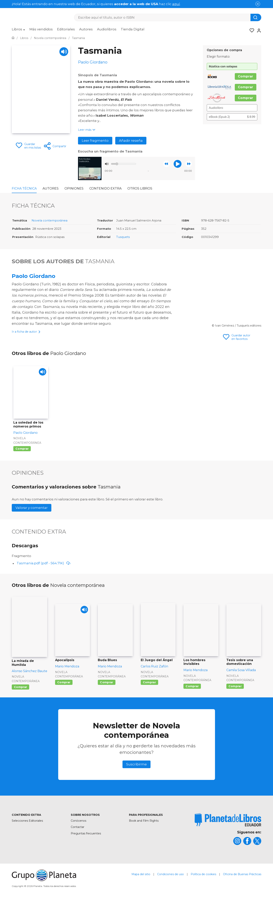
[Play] (63, 51)
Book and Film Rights (144, 834)
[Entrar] (257, 30)
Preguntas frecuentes (86, 847)
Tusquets (123, 237)
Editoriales (66, 29)
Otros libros (139, 188)
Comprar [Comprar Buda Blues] (106, 695)
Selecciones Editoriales (27, 834)
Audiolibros (106, 29)
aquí (176, 4)
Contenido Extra (105, 188)
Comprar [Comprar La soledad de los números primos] (22, 462)
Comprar (245, 76)
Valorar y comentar (31, 521)
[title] (228, 833)
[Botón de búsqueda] (255, 17)
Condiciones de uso (170, 887)
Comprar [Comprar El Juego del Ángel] (149, 695)
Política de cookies (203, 887)
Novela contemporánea (49, 220)
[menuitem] (18, 30)
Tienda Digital (132, 29)
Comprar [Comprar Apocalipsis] (63, 695)
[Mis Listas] (250, 30)
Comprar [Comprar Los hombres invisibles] (192, 699)
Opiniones (73, 188)
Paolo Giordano (33, 276)
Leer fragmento (95, 140)
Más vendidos (41, 29)
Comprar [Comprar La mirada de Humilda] (20, 700)
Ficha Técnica (24, 188)
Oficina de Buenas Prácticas (242, 887)
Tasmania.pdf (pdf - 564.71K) (43, 576)
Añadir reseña (131, 140)
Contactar (77, 840)
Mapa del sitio (141, 887)
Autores (86, 29)
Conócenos (78, 834)
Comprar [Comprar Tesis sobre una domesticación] (235, 699)
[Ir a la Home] (13, 38)
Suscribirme (136, 778)
